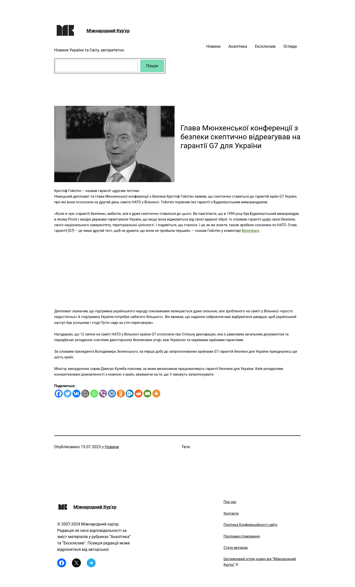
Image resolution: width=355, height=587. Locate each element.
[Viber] (103, 393)
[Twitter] (67, 393)
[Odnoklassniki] (121, 393)
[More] (156, 393)
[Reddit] (138, 393)
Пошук (152, 65)
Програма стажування (242, 536)
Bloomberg (250, 231)
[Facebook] (59, 393)
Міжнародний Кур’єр (108, 30)
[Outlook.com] (130, 393)
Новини (112, 446)
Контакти (231, 513)
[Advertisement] (177, 268)
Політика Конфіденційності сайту (250, 525)
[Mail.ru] (112, 393)
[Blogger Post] (85, 393)
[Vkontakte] (76, 393)
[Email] (147, 393)
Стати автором (236, 548)
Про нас (230, 502)
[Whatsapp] (94, 393)
